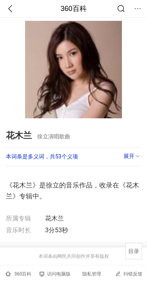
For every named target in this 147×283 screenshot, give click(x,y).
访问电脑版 (55, 274)
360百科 (73, 9)
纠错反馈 (128, 274)
